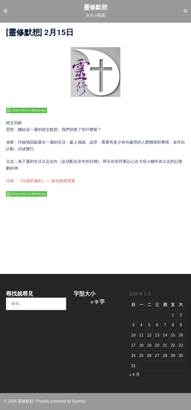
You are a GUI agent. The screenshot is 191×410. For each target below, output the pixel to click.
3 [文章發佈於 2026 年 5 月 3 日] (133, 325)
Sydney (78, 401)
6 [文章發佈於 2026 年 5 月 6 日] (157, 325)
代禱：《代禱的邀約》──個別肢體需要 (40, 181)
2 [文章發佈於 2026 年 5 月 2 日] (181, 315)
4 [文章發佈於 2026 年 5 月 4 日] (141, 325)
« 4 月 (134, 374)
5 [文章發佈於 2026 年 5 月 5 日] (149, 325)
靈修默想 (95, 7)
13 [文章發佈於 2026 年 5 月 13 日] (157, 335)
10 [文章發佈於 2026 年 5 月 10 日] (133, 335)
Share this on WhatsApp (29, 110)
